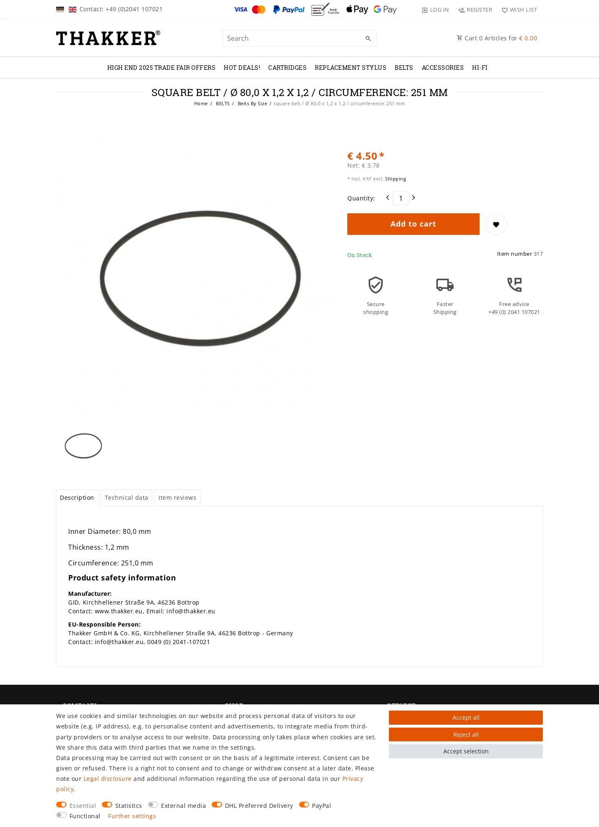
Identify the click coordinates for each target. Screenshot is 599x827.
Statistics (128, 806)
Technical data (127, 497)
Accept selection (466, 751)
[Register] (475, 9)
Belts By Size (251, 103)
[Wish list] (517, 9)
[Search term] (299, 38)
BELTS (404, 68)
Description (77, 497)
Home (201, 103)
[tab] (77, 497)
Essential (83, 806)
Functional (85, 816)
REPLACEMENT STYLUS (350, 68)
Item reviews (177, 497)
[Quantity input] (401, 198)
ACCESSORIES (443, 68)
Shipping (395, 178)
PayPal (321, 806)
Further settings (132, 816)
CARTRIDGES (287, 68)
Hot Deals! (242, 68)
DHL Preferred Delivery (259, 806)
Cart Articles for (497, 38)
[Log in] (435, 9)
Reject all (466, 734)
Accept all (466, 717)
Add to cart (413, 224)
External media (183, 806)
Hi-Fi (480, 68)
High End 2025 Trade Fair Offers (161, 68)
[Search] (368, 38)
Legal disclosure (108, 779)
